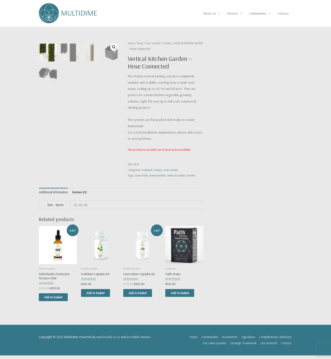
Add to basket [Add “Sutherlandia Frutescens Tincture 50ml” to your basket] (57, 300)
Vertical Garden (178, 176)
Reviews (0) (81, 194)
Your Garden (154, 43)
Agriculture (246, 340)
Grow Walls (141, 176)
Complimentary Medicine (275, 340)
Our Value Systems (209, 347)
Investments (226, 340)
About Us (209, 13)
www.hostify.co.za (109, 340)
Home (131, 43)
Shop (141, 43)
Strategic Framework (240, 347)
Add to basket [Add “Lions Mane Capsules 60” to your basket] (141, 296)
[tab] (54, 194)
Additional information (54, 194)
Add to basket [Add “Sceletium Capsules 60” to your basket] (99, 296)
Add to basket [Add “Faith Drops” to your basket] (183, 296)
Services (232, 13)
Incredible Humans (141, 340)
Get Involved (268, 347)
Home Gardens (159, 176)
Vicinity (169, 43)
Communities (258, 13)
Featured (147, 170)
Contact (283, 13)
